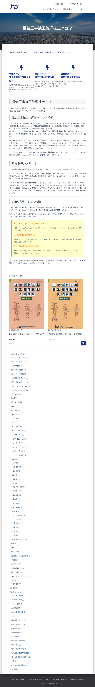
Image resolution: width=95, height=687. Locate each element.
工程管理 (15, 535)
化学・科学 (15, 503)
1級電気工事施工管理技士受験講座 (65, 334)
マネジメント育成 (17, 362)
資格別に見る (14, 592)
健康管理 (15, 584)
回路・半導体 (15, 507)
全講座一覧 (59, 4)
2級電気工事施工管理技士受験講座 (26, 334)
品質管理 (15, 531)
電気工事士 (15, 645)
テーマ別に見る (15, 394)
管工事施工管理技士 (18, 640)
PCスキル (14, 410)
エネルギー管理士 (17, 596)
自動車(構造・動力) (17, 568)
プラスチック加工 (18, 487)
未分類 (12, 588)
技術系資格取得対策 (16, 330)
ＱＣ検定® (14, 669)
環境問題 (14, 560)
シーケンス (16, 519)
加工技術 (15, 491)
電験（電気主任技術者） (19, 657)
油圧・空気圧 (15, 552)
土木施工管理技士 (17, 612)
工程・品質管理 (16, 515)
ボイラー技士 (15, 604)
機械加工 (15, 495)
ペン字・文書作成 (17, 451)
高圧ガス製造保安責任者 (19, 665)
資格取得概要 (45, 155)
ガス (12, 422)
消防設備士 (15, 636)
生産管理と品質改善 (18, 390)
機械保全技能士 (16, 620)
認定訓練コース (69, 9)
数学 (12, 543)
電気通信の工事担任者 (77, 679)
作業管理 (15, 527)
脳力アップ (15, 564)
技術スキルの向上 (17, 370)
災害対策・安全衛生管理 (19, 556)
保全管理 (15, 467)
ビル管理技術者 (16, 600)
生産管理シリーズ (18, 539)
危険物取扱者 (15, 608)
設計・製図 (15, 572)
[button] (63, 4)
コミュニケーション (18, 430)
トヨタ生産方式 (16, 435)
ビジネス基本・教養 (18, 357)
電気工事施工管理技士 (18, 649)
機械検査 (15, 471)
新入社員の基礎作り (18, 382)
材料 (12, 547)
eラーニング (15, 402)
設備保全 (15, 475)
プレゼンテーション (18, 447)
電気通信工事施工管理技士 (20, 653)
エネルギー (15, 418)
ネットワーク (15, 443)
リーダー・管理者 (17, 455)
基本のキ (14, 511)
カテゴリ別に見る (50, 9)
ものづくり (15, 414)
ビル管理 (15, 463)
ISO (12, 406)
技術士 (13, 616)
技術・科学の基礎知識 (18, 374)
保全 (12, 459)
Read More (12, 339)
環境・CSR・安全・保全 (19, 386)
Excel (13, 398)
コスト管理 (15, 426)
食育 (12, 661)
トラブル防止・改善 (18, 439)
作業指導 (15, 523)
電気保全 (15, 479)
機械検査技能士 (16, 628)
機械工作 (15, 499)
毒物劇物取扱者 (16, 632)
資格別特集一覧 (76, 4)
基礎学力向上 (15, 366)
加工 (12, 483)
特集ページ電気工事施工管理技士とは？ (21, 77)
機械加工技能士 (16, 624)
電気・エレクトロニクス (19, 576)
